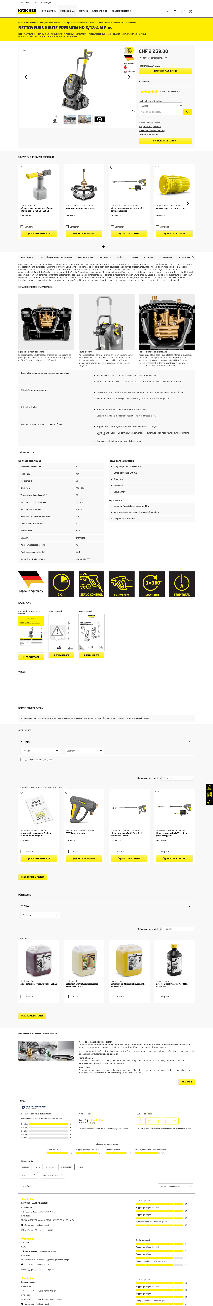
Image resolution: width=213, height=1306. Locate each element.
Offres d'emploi (25, 1288)
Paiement (22, 1236)
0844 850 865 (72, 1293)
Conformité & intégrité (27, 1295)
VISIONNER (186, 983)
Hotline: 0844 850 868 (149, 135)
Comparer (145, 81)
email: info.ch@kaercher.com (152, 130)
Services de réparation (27, 1264)
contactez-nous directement (180, 971)
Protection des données (119, 1264)
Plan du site (114, 1271)
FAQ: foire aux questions (150, 126)
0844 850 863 (90, 1277)
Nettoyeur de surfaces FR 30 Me (80, 190)
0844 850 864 (82, 1284)
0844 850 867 (90, 1288)
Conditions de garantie (118, 1268)
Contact (21, 1275)
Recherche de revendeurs (29, 1261)
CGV (20, 1247)
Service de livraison (26, 1233)
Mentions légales (116, 1261)
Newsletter (23, 1278)
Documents (105, 233)
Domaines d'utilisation (141, 233)
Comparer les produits (148, 731)
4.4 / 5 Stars (159, 1236)
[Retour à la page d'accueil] (28, 11)
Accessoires (165, 233)
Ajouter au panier (39, 209)
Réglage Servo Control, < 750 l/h (170, 190)
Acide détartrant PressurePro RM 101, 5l (39, 885)
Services (83, 11)
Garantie (22, 1240)
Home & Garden (48, 11)
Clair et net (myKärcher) (28, 1268)
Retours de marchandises (29, 1243)
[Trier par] (177, 731)
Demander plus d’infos (165, 71)
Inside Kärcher (100, 11)
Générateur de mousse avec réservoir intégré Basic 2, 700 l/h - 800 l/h (37, 191)
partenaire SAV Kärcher (89, 964)
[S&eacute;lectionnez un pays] (160, 105)
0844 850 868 (87, 1281)
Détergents (184, 233)
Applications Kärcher (27, 1285)
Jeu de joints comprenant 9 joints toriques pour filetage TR (36, 769)
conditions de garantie (107, 955)
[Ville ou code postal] (160, 112)
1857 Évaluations (161, 1240)
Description (27, 233)
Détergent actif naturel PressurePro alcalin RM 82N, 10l (82, 886)
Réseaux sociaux (25, 1292)
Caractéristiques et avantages (56, 233)
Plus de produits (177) (32, 806)
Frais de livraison (25, 1230)
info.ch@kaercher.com (79, 1296)
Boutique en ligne (121, 11)
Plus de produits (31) (32, 917)
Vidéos (120, 233)
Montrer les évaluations (164, 1243)
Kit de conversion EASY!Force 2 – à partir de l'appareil (126, 191)
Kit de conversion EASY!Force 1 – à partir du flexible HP (126, 769)
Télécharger (31, 633)
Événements (23, 1282)
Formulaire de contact (165, 141)
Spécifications (85, 233)
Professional (67, 11)
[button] (26, 76)
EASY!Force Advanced (75, 768)
